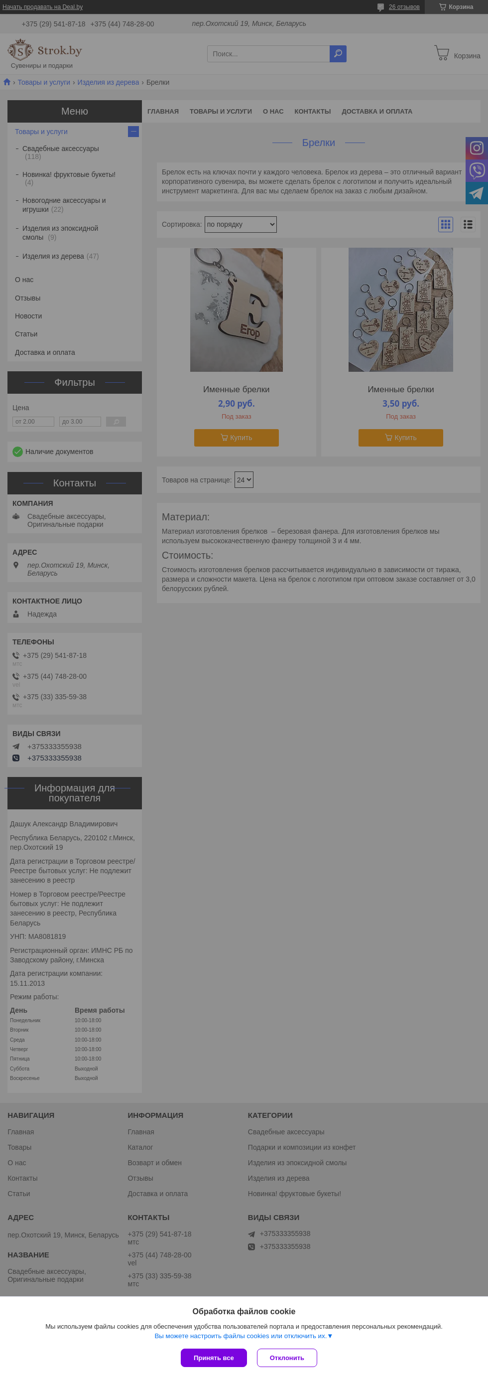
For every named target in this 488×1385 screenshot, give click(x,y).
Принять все (214, 1358)
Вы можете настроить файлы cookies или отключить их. (240, 1336)
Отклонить (287, 1358)
